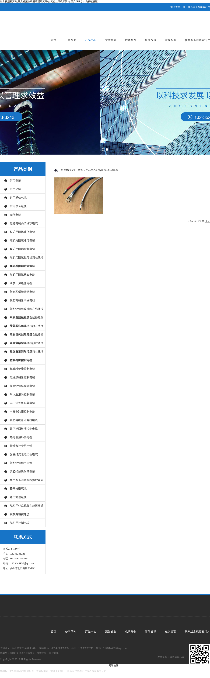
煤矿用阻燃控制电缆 (22, 248)
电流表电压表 (177, 657)
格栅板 (3, 671)
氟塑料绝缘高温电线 (22, 300)
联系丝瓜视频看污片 (199, 7)
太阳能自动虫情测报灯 (21, 671)
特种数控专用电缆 (21, 445)
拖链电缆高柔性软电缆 (24, 223)
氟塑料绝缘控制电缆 (22, 368)
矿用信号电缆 (18, 206)
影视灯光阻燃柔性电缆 (24, 454)
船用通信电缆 (18, 497)
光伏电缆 (15, 214)
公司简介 (70, 40)
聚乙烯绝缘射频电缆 (22, 471)
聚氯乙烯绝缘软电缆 (22, 291)
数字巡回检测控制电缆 (24, 428)
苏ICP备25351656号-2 (22, 653)
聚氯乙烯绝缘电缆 (21, 283)
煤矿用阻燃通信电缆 (22, 231)
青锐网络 (54, 653)
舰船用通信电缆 (19, 514)
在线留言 (170, 40)
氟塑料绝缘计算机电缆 (24, 420)
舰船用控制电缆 (19, 522)
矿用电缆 (15, 180)
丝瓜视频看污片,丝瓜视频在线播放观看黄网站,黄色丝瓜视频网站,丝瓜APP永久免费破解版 (49, 1)
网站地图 (113, 665)
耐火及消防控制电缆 (22, 394)
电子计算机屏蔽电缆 (22, 403)
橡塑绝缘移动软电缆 (22, 385)
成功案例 (130, 40)
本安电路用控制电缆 (22, 411)
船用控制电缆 (18, 488)
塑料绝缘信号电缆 (21, 462)
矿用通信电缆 (18, 197)
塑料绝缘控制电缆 (21, 360)
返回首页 (175, 7)
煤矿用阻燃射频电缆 (22, 266)
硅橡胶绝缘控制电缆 (22, 377)
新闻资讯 (150, 40)
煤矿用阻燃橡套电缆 (22, 274)
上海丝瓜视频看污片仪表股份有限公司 (85, 671)
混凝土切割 (56, 671)
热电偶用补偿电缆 (21, 437)
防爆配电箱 (42, 671)
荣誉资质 (110, 40)
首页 (53, 40)
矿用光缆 (15, 189)
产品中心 (90, 40)
